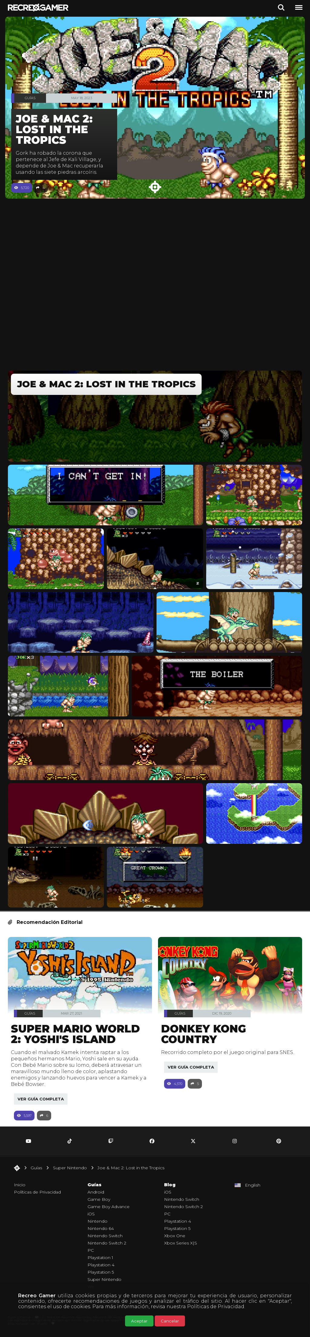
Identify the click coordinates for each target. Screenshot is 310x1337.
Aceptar (139, 1320)
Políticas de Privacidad (215, 1306)
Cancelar (170, 1320)
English (252, 1188)
